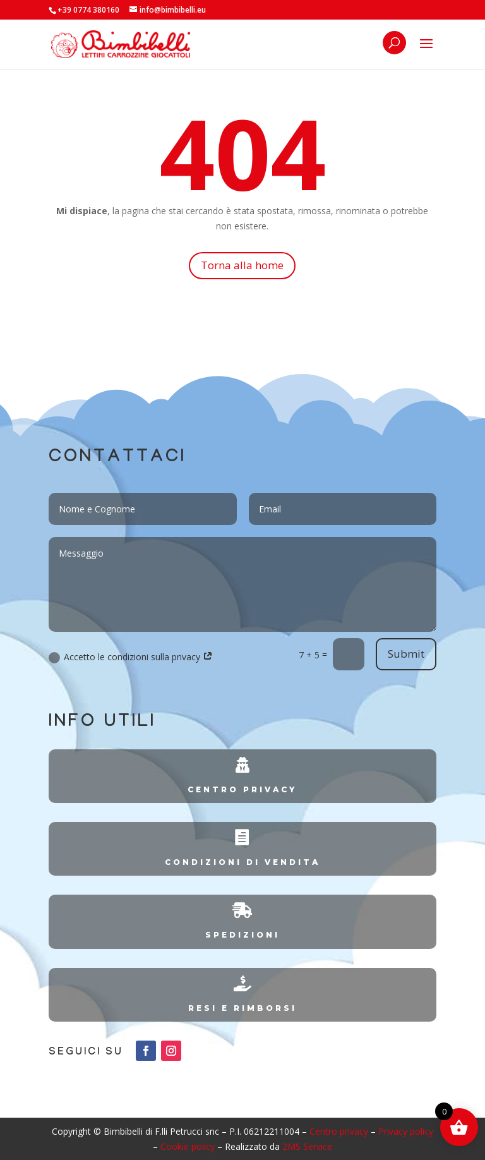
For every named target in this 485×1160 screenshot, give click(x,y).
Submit (406, 653)
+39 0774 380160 (88, 9)
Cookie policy (187, 1146)
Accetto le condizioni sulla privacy (131, 657)
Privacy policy (405, 1131)
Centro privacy (338, 1131)
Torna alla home (242, 265)
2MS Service (307, 1146)
